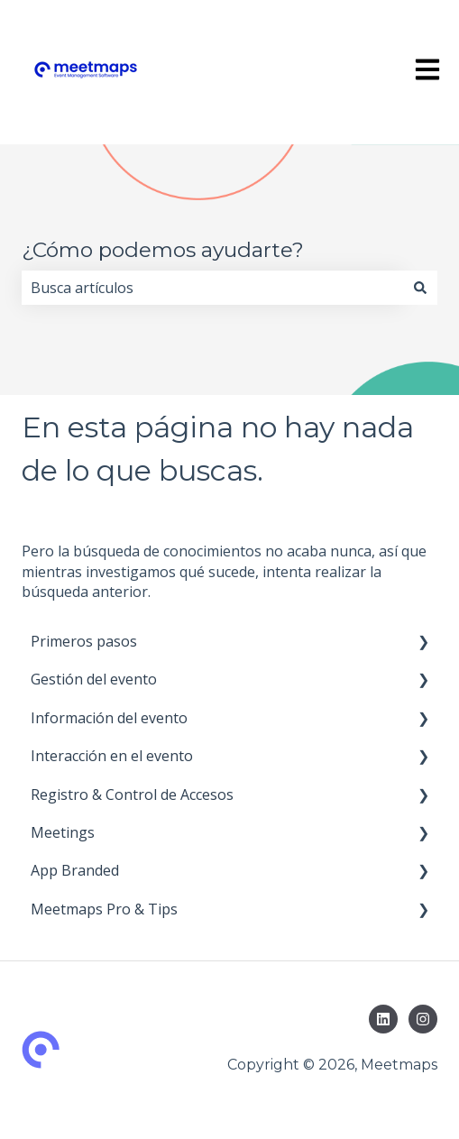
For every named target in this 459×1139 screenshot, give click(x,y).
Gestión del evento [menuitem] (94, 679)
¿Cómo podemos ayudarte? (163, 249)
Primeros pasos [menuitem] (84, 641)
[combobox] (212, 288)
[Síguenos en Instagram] (423, 1019)
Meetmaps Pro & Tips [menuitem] (104, 909)
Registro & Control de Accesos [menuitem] (132, 794)
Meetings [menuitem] (63, 832)
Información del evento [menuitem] (109, 718)
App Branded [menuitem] (75, 870)
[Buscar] (420, 288)
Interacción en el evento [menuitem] (112, 756)
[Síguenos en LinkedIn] (383, 1019)
